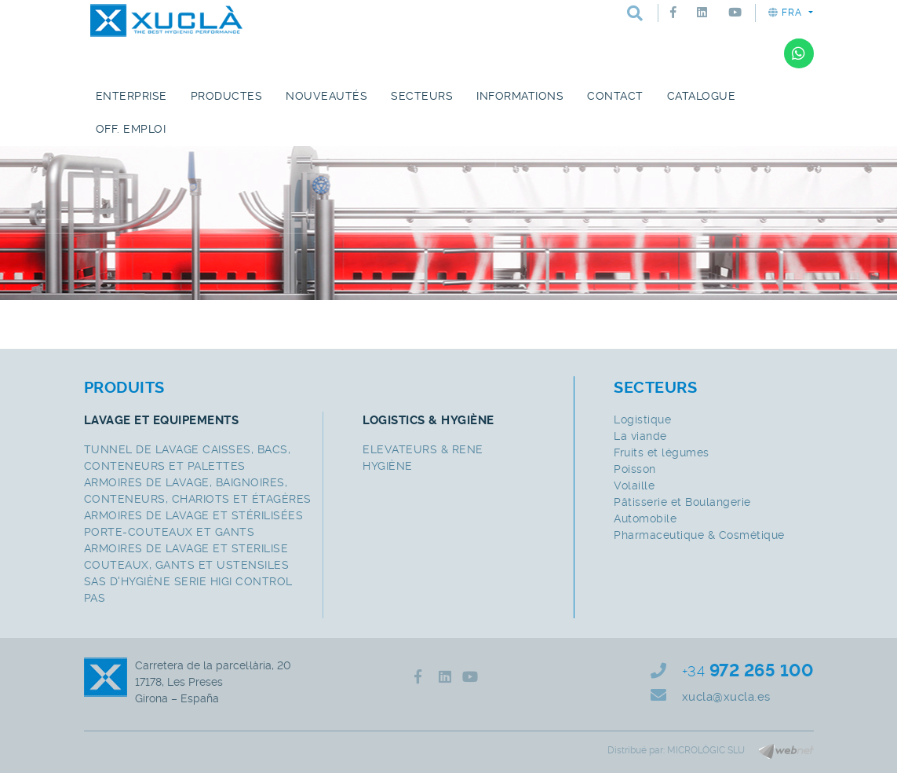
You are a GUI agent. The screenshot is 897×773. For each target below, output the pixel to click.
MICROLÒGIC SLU (706, 750)
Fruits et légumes (661, 452)
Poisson (635, 469)
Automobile (645, 518)
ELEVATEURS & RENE (423, 449)
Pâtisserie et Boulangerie (682, 502)
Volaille (634, 485)
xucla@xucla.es (726, 697)
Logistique (642, 419)
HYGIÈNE (388, 466)
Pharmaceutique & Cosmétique (699, 535)
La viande (640, 436)
